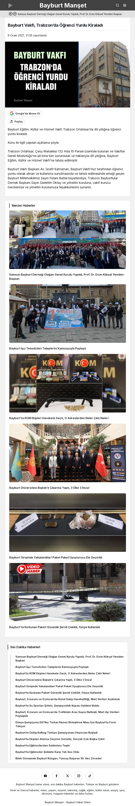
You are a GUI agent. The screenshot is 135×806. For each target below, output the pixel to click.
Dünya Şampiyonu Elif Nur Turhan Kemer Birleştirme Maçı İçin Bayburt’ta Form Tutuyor (65, 724)
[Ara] (117, 5)
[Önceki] (11, 14)
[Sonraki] (15, 14)
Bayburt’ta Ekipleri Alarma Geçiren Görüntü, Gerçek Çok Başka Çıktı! (60, 739)
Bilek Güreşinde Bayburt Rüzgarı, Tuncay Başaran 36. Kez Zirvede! (58, 758)
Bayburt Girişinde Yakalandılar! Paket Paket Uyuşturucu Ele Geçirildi (55, 557)
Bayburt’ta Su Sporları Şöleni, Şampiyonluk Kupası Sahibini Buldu (57, 705)
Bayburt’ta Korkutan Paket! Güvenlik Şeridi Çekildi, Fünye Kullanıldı (54, 627)
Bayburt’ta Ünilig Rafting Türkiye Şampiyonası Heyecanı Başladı (56, 732)
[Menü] (10, 5)
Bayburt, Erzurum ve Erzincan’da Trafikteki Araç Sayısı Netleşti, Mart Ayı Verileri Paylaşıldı (67, 714)
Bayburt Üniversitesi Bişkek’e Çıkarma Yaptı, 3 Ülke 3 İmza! (49, 487)
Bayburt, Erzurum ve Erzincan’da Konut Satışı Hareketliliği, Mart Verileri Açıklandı (67, 699)
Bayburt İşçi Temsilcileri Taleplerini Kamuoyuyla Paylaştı (47, 348)
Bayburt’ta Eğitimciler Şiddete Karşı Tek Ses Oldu (47, 752)
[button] (125, 5)
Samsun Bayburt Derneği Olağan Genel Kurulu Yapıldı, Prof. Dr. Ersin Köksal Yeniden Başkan (69, 658)
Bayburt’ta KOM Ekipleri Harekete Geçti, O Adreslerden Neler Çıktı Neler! (59, 418)
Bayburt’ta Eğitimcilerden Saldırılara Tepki (42, 745)
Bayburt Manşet (63, 5)
